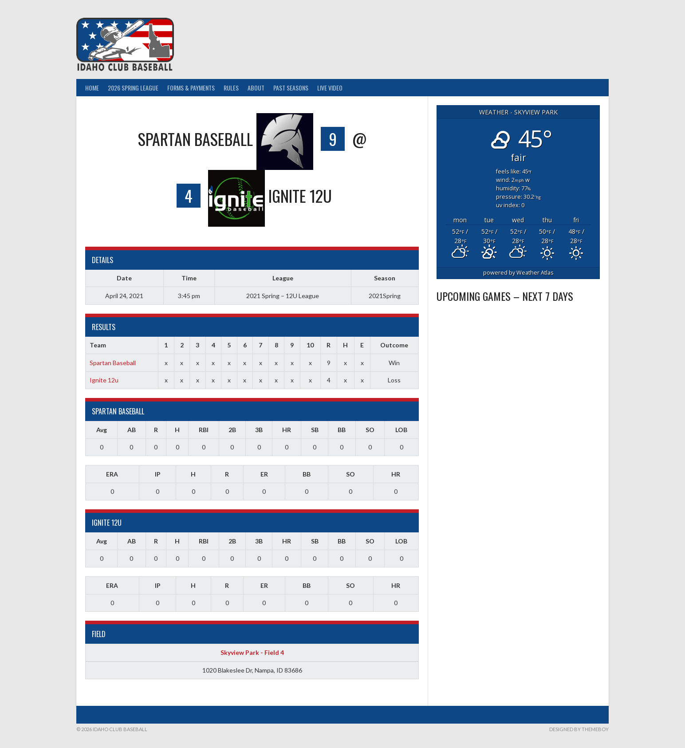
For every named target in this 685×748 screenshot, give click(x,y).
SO (370, 429)
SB (315, 429)
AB (131, 429)
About (256, 87)
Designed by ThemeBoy (579, 729)
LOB (401, 429)
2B (232, 429)
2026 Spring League (133, 87)
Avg (101, 429)
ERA (112, 474)
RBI (204, 429)
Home (92, 87)
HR (286, 429)
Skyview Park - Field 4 (252, 652)
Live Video (329, 87)
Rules (231, 87)
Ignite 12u (104, 380)
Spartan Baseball (113, 362)
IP (158, 474)
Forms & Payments (191, 87)
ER (264, 474)
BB (342, 429)
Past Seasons (290, 87)
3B (259, 429)
